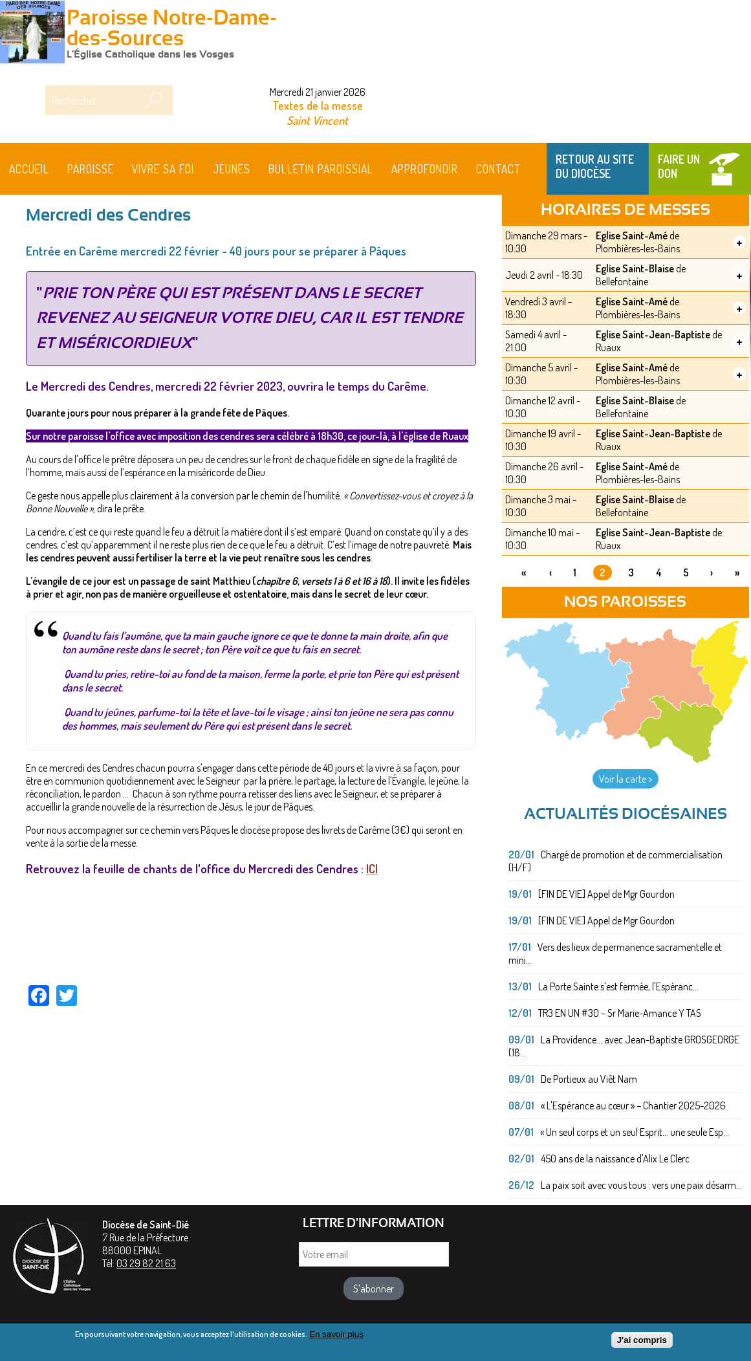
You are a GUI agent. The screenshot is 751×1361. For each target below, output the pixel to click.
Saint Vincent (317, 120)
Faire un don (679, 166)
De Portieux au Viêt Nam (589, 1078)
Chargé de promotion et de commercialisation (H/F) (615, 861)
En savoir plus (336, 1335)
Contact (498, 169)
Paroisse (90, 169)
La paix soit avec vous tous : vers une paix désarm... (641, 1185)
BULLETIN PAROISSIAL (320, 169)
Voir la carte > (625, 778)
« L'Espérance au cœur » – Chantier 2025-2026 (633, 1105)
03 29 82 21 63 (146, 1263)
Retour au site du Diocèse (595, 166)
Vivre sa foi (163, 169)
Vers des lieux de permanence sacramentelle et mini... (615, 953)
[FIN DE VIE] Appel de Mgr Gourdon (606, 893)
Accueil (29, 169)
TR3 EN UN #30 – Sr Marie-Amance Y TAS (619, 1013)
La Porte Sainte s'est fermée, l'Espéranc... (618, 986)
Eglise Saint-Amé (632, 235)
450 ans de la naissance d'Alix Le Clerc (615, 1158)
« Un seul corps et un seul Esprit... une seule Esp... (634, 1132)
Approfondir (424, 169)
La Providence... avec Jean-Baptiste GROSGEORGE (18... (623, 1046)
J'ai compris (642, 1341)
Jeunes (231, 169)
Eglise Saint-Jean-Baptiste (653, 334)
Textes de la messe (317, 105)
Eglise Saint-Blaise (635, 268)
